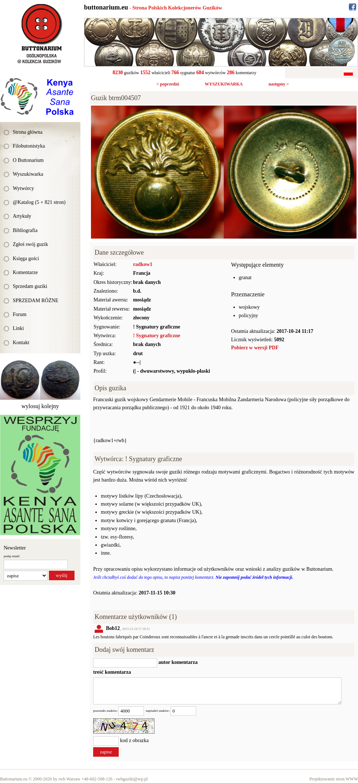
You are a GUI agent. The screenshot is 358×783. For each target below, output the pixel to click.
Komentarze (25, 272)
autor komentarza (177, 662)
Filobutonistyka (29, 146)
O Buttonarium (28, 160)
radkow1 (142, 264)
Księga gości (26, 258)
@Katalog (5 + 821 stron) (39, 202)
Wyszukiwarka (28, 174)
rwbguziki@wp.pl (132, 779)
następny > (278, 84)
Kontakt (21, 342)
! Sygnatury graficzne (156, 335)
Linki (18, 328)
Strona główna (27, 132)
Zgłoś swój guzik (30, 244)
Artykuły (22, 216)
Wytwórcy (23, 188)
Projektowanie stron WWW (333, 779)
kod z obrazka (134, 741)
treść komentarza (112, 672)
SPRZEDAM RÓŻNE (35, 300)
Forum (19, 314)
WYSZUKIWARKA (224, 84)
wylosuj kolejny (40, 406)
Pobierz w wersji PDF (255, 347)
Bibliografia (25, 230)
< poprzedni (167, 84)
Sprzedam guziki (30, 286)
